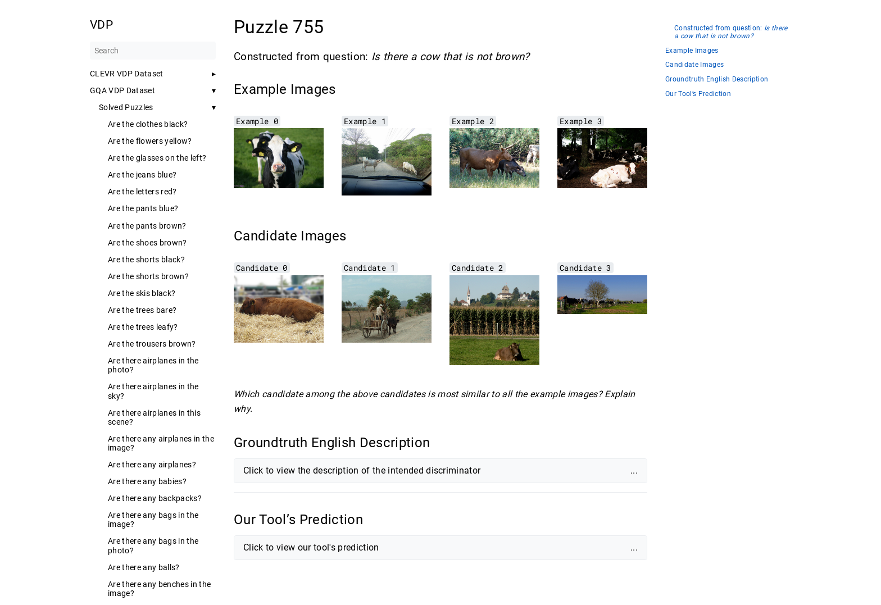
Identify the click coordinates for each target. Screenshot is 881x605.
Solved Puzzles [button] (126, 107)
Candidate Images (694, 65)
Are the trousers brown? (152, 343)
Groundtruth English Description (716, 79)
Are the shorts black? (146, 259)
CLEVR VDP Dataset (127, 73)
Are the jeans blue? (142, 174)
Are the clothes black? (148, 124)
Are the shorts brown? (148, 276)
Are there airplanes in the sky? (153, 391)
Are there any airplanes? (152, 464)
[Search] (153, 51)
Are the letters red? (142, 191)
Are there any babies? (147, 481)
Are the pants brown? (147, 225)
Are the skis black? (141, 293)
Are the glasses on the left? (157, 157)
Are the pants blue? (143, 208)
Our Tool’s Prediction (698, 94)
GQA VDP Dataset (122, 90)
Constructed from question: (731, 32)
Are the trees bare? (142, 310)
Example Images (692, 50)
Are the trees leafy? (143, 326)
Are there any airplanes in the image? (161, 443)
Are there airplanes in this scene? (154, 417)
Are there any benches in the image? (159, 589)
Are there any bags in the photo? (153, 545)
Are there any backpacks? (155, 498)
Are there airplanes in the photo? (153, 365)
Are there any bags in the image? (153, 520)
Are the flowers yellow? (150, 141)
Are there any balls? (144, 567)
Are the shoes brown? (147, 242)
